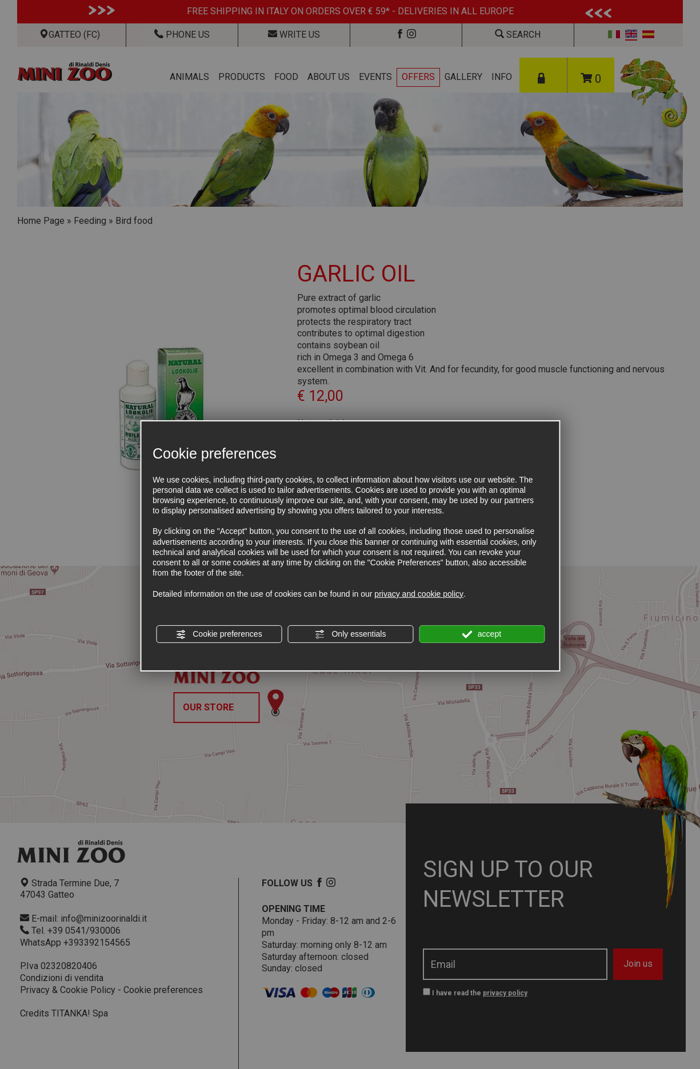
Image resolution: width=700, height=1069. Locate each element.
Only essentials (350, 634)
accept (481, 634)
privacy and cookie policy (418, 593)
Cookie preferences (218, 634)
